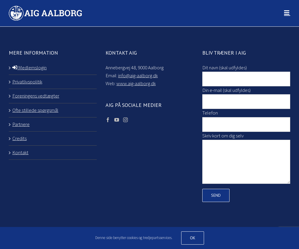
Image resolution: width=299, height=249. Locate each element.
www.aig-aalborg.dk (136, 83)
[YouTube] (116, 119)
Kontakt (20, 152)
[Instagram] (125, 119)
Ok (192, 237)
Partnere (21, 124)
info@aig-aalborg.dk (138, 75)
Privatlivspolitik (27, 81)
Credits (19, 138)
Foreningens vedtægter (35, 95)
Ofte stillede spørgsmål (35, 110)
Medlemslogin (29, 67)
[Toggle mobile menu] (287, 12)
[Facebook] (108, 119)
